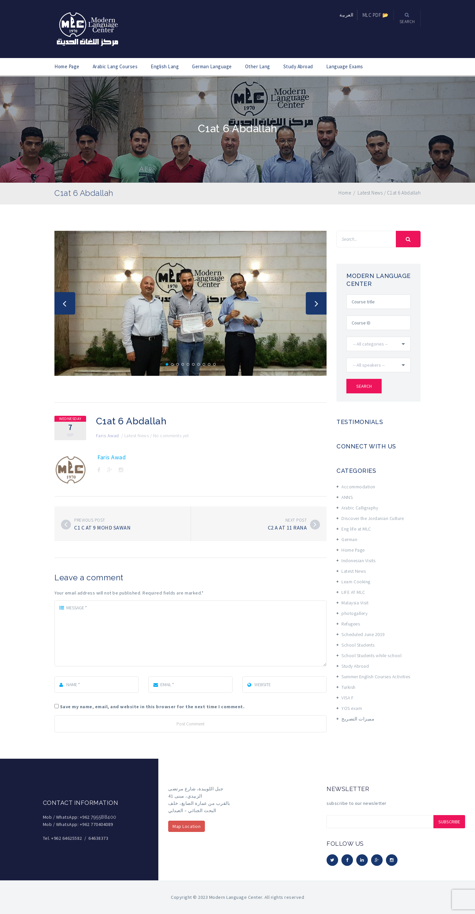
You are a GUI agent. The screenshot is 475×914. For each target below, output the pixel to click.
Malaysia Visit (354, 603)
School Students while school (371, 655)
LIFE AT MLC (353, 592)
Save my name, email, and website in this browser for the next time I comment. (152, 707)
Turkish (348, 687)
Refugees (350, 624)
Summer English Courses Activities (375, 677)
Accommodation (358, 487)
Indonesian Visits (358, 561)
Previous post (89, 520)
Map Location (187, 826)
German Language (212, 66)
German (349, 539)
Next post (296, 520)
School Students (358, 645)
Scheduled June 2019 (363, 634)
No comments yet (171, 436)
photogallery (354, 613)
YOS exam (351, 708)
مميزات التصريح (357, 719)
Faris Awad (107, 436)
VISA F (347, 698)
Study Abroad (298, 66)
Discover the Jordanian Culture (372, 518)
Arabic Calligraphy (359, 508)
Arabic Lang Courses (115, 66)
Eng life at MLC (356, 529)
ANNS (347, 497)
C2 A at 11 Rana (287, 527)
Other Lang (257, 66)
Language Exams (344, 66)
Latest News (136, 435)
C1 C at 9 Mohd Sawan (102, 527)
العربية (346, 15)
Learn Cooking (355, 582)
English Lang (165, 66)
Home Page (66, 66)
